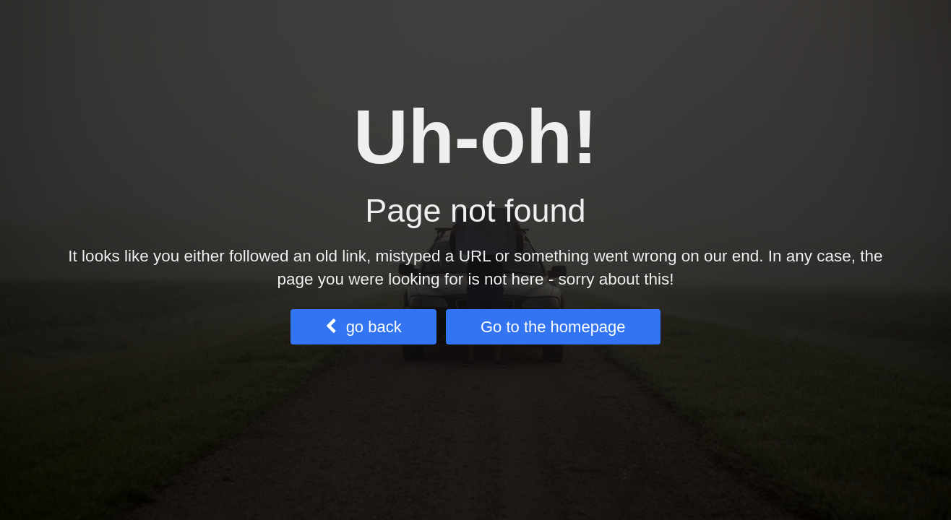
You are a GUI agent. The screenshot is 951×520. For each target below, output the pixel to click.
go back (363, 327)
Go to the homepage (553, 327)
